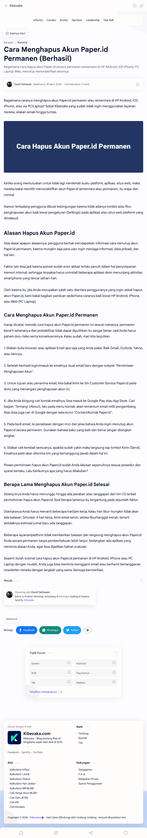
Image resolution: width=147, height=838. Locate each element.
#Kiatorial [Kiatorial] (11, 619)
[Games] (51, 663)
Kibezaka (16, 6)
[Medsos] (96, 682)
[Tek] (51, 682)
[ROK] (51, 673)
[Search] (135, 6)
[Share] (91, 832)
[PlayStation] (96, 673)
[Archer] (64, 20)
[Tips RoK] (108, 20)
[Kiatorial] (96, 663)
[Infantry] (38, 20)
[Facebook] (13, 752)
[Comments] (126, 832)
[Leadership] (93, 20)
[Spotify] (26, 752)
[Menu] (56, 832)
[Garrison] (77, 20)
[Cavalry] (51, 20)
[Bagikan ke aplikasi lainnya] (87, 630)
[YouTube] (37, 752)
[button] (141, 6)
